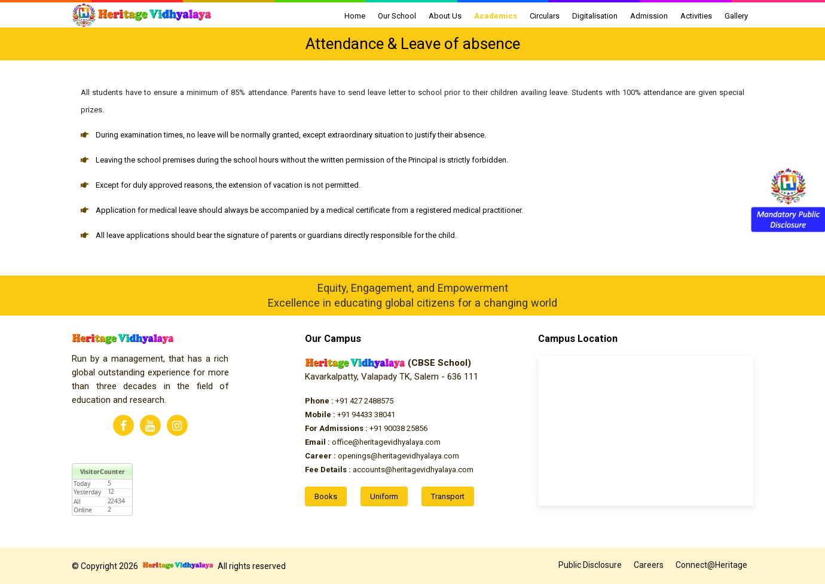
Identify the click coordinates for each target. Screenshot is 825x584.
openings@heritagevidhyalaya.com (382, 455)
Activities (696, 15)
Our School (397, 15)
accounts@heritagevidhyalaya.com (389, 469)
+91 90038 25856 (366, 428)
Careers (649, 565)
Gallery (736, 15)
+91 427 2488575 (349, 400)
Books (325, 496)
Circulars (545, 15)
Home (354, 15)
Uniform (384, 496)
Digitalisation (595, 15)
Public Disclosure (590, 565)
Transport (448, 496)
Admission (649, 15)
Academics (495, 15)
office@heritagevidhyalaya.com (373, 442)
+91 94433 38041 (350, 414)
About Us (445, 15)
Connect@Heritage (711, 565)
